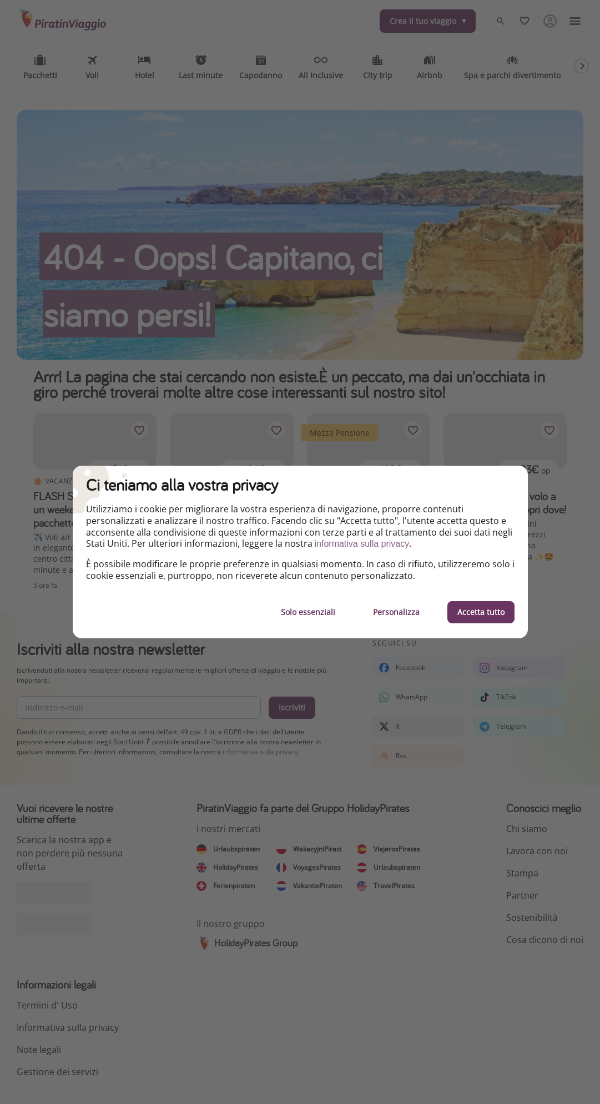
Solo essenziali (308, 612)
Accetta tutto (481, 612)
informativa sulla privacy (362, 543)
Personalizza (396, 612)
